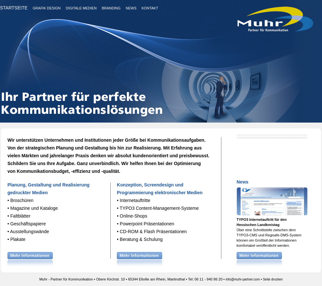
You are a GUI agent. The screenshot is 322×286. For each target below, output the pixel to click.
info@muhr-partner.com (243, 279)
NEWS (131, 8)
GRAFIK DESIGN (47, 8)
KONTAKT (149, 8)
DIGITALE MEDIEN (81, 8)
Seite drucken (273, 279)
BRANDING (111, 8)
